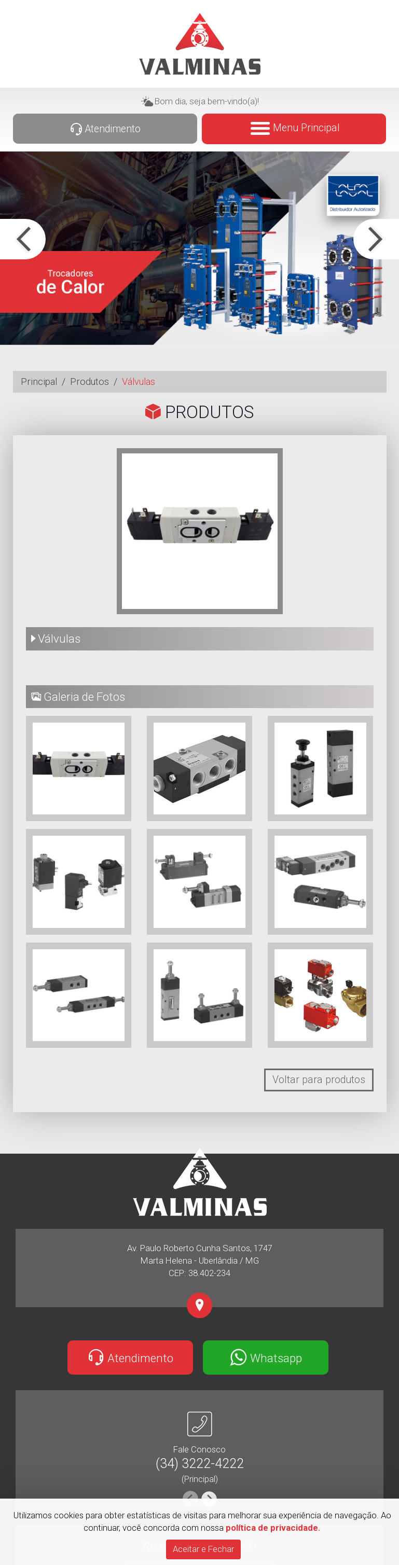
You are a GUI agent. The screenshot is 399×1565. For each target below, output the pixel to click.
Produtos (89, 381)
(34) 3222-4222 (200, 1463)
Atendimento (105, 129)
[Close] (203, 1549)
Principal (39, 381)
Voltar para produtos (318, 1080)
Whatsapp (266, 1357)
